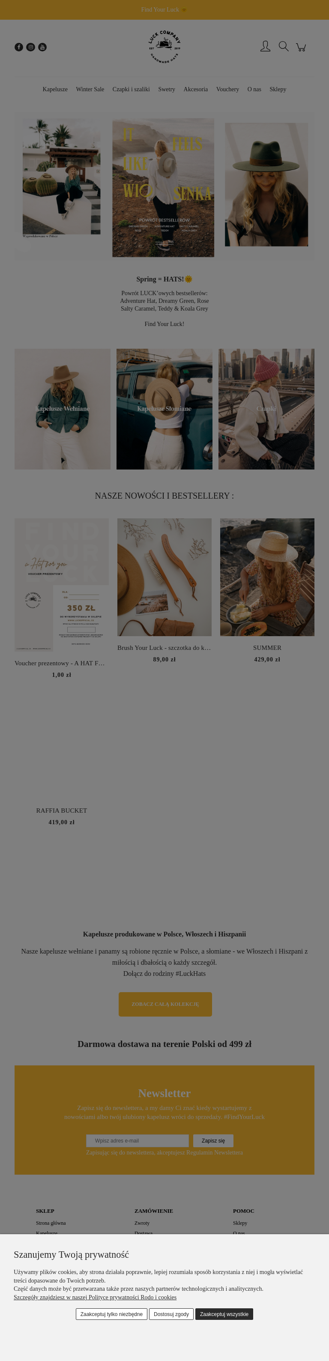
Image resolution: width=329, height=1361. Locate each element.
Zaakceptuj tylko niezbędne (112, 1314)
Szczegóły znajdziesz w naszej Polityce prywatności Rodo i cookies (95, 1297)
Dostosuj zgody (171, 1314)
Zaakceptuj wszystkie (224, 1314)
